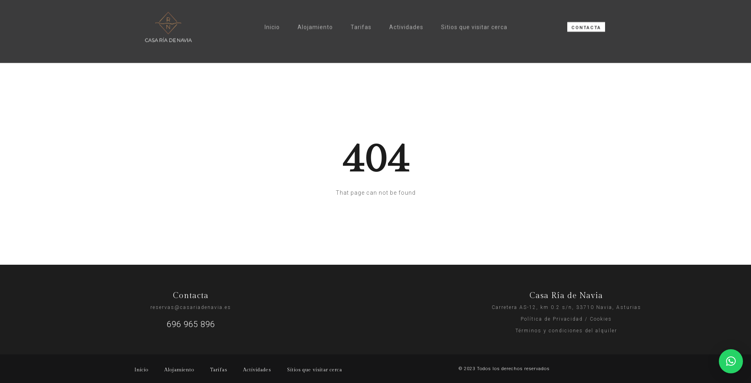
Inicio (272, 16)
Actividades (406, 16)
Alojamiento (315, 16)
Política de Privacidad (552, 319)
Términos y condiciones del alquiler (566, 331)
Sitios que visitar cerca (474, 16)
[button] (731, 361)
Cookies (601, 319)
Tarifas (361, 16)
